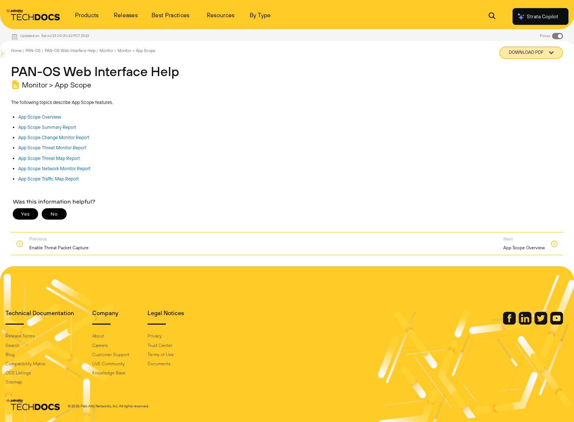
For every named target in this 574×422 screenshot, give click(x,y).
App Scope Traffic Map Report (48, 179)
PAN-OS (33, 50)
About (98, 336)
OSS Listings (18, 373)
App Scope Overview (39, 117)
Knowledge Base (109, 373)
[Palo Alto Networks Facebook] (510, 323)
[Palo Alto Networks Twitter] (541, 323)
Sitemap (13, 382)
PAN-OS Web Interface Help (70, 50)
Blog (10, 354)
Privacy (155, 336)
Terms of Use (161, 354)
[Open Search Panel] (492, 16)
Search (12, 345)
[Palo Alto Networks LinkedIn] (526, 323)
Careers (100, 345)
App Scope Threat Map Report (49, 158)
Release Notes (20, 336)
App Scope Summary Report (47, 127)
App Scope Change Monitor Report (53, 137)
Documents (159, 363)
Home (16, 50)
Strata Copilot (537, 16)
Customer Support (110, 354)
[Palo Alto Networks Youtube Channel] (556, 323)
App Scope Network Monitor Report (54, 168)
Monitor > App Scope (136, 50)
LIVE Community (108, 363)
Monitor (106, 50)
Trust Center (160, 345)
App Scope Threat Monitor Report (52, 147)
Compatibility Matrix (25, 363)
